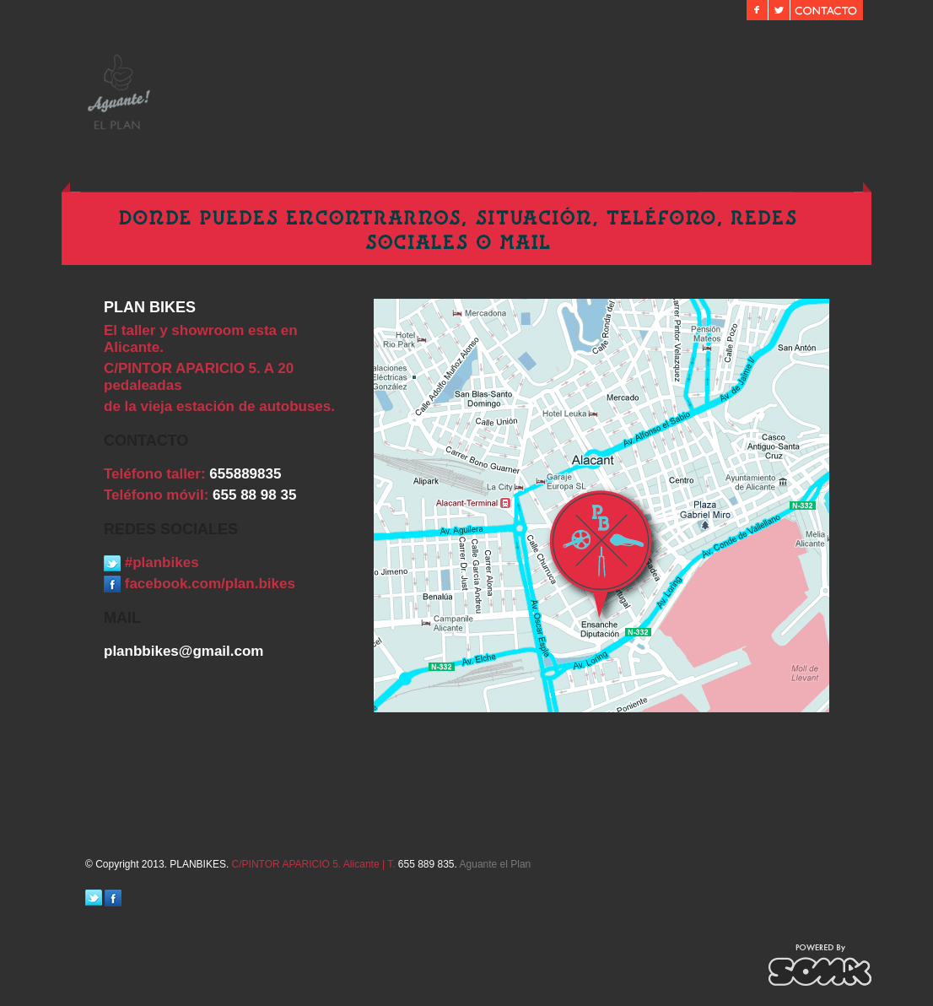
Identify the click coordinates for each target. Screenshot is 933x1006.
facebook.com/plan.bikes (199, 584)
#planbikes (151, 562)
